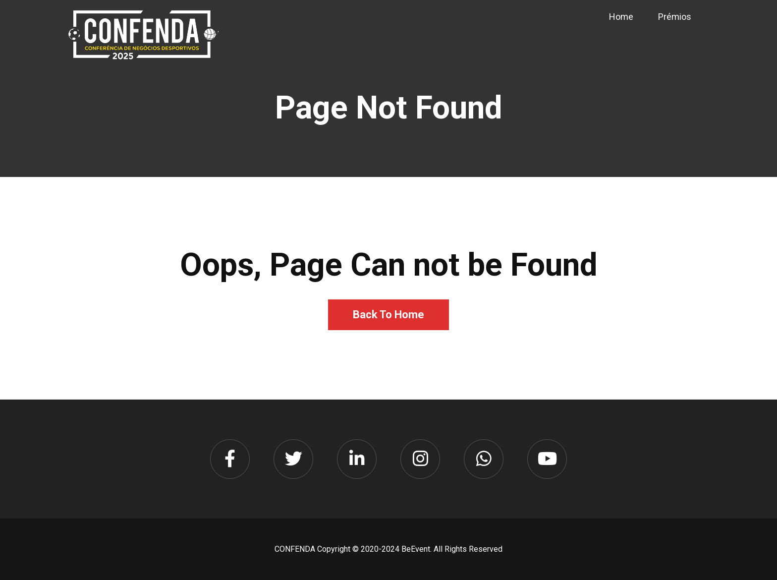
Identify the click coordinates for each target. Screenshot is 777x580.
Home (621, 16)
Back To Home (388, 314)
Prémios (674, 16)
